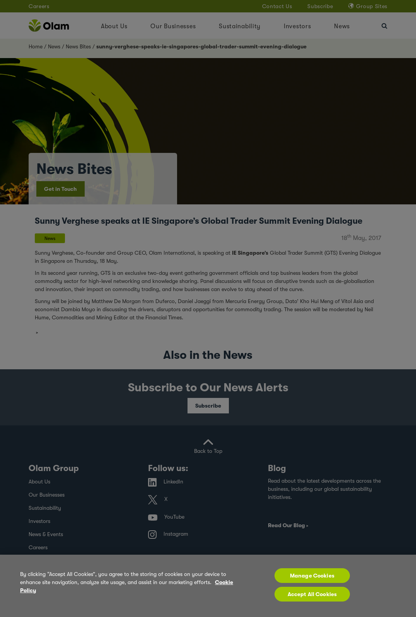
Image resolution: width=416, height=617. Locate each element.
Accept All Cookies (312, 594)
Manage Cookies (312, 575)
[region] (208, 586)
